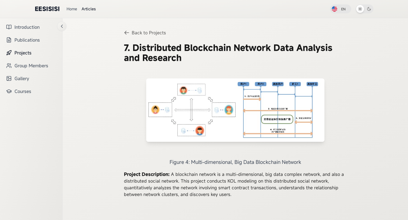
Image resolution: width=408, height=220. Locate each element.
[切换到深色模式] (364, 8)
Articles (89, 8)
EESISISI (47, 9)
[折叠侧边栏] (62, 26)
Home (72, 8)
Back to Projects (145, 33)
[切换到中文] (340, 8)
